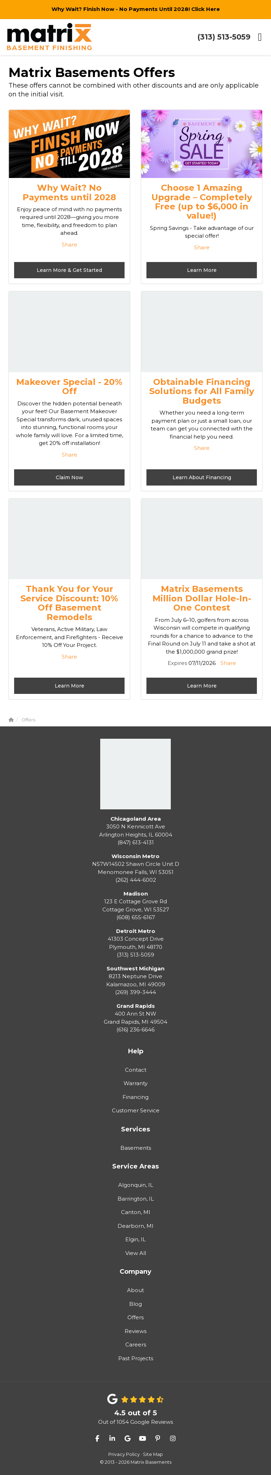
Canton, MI (135, 1212)
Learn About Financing (202, 477)
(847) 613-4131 (135, 830)
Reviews (135, 1331)
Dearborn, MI (135, 1226)
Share (69, 244)
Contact (135, 1069)
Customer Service (135, 1110)
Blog (135, 1304)
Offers (135, 1317)
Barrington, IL (136, 1198)
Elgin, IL (135, 1239)
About (135, 1290)
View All (135, 1253)
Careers (135, 1344)
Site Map (153, 1454)
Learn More (202, 270)
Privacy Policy (124, 1454)
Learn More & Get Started (69, 270)
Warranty (135, 1083)
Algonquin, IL (135, 1185)
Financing (135, 1097)
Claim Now (69, 477)
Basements (135, 1147)
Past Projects (135, 1358)
